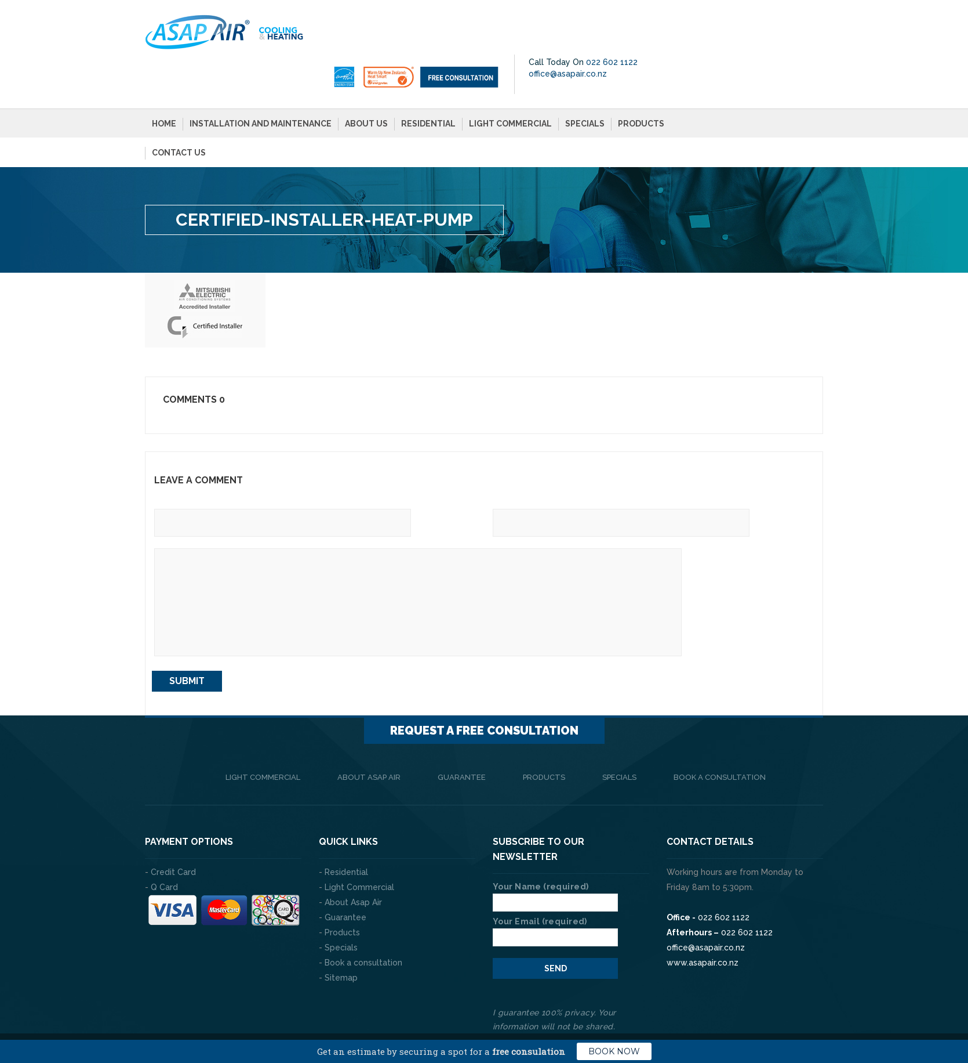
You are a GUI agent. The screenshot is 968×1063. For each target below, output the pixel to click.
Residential (428, 83)
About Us (366, 83)
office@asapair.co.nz (742, 33)
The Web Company (307, 1016)
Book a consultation (720, 737)
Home (164, 83)
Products (641, 83)
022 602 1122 (785, 22)
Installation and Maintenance (261, 83)
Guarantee (462, 737)
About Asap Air (369, 737)
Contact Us (179, 112)
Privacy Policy (794, 1016)
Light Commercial (510, 83)
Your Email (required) (555, 889)
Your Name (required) (555, 854)
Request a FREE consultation (484, 690)
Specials (585, 83)
